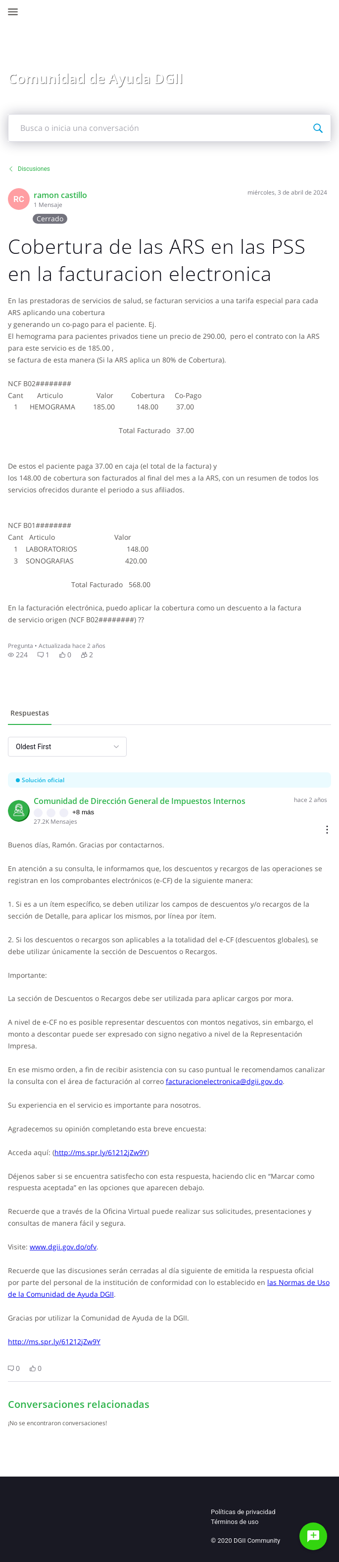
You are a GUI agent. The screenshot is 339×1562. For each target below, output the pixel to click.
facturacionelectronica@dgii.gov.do (224, 1081)
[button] (18, 655)
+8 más (83, 812)
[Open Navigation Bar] (16, 12)
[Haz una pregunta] (313, 1536)
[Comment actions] (327, 830)
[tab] (29, 714)
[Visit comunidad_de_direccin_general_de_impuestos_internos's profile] (19, 811)
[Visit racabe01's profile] (19, 199)
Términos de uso (234, 1521)
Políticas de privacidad (243, 1512)
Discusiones (29, 168)
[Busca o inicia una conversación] (318, 128)
